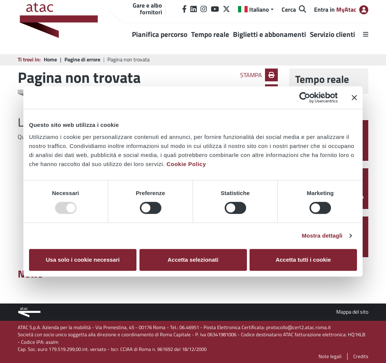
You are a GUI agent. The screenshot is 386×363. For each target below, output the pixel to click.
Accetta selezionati (192, 259)
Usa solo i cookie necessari (83, 259)
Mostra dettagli (322, 235)
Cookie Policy (186, 164)
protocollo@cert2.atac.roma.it (298, 327)
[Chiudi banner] (354, 97)
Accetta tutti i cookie (303, 259)
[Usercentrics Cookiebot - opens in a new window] (305, 97)
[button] (256, 9)
